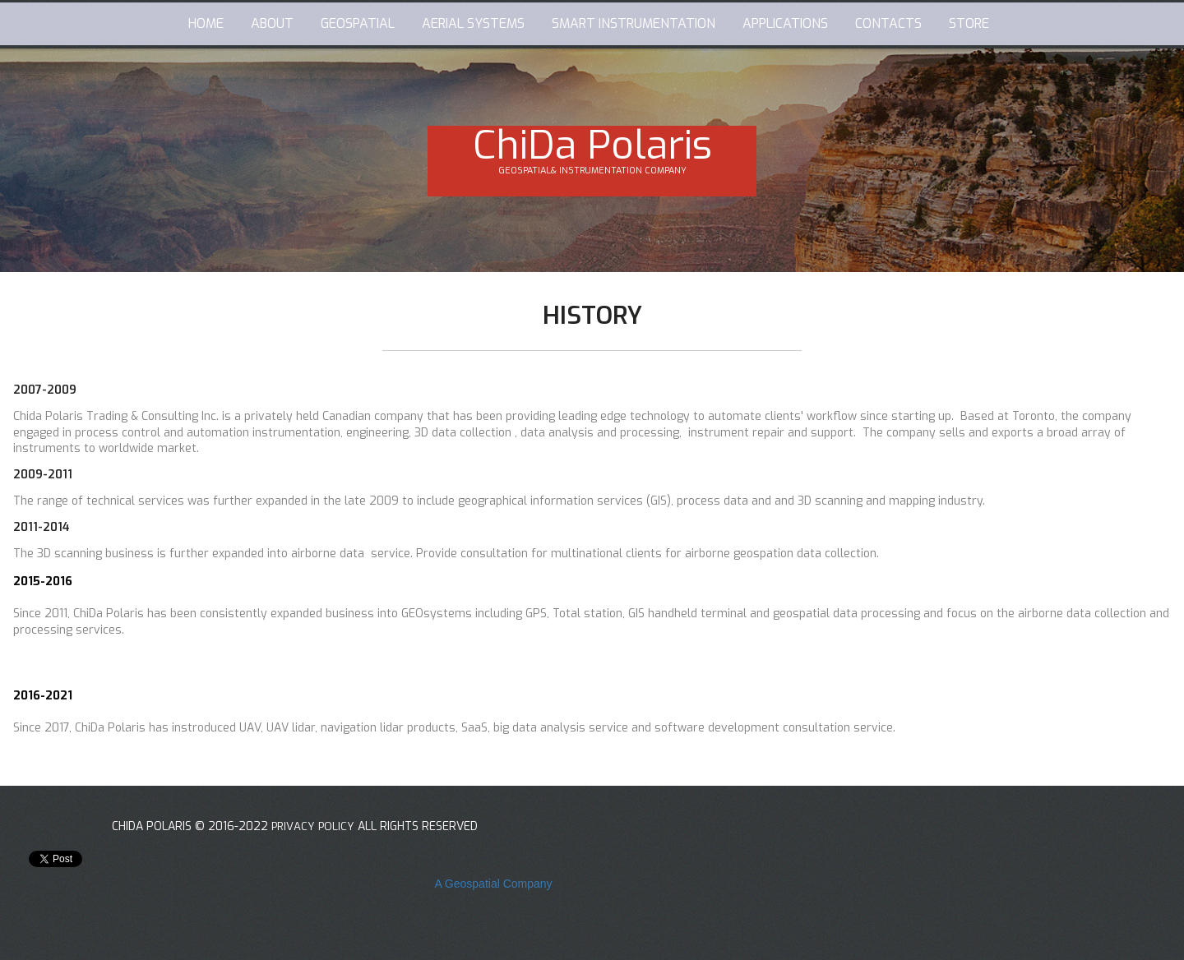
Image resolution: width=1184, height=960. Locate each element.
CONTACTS (888, 23)
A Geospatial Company (493, 883)
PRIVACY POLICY (314, 826)
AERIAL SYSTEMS (473, 23)
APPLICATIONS (785, 23)
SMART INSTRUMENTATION (633, 23)
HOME (206, 23)
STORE (969, 23)
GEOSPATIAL (358, 23)
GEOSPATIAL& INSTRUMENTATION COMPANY (592, 170)
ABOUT (272, 23)
